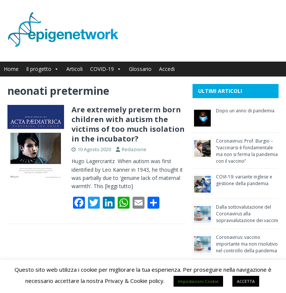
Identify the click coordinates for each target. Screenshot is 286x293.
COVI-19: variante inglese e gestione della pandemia (244, 180)
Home (11, 68)
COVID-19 (105, 68)
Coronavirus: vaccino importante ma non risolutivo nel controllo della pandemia (247, 244)
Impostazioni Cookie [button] (198, 281)
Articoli (74, 68)
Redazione (134, 149)
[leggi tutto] (119, 186)
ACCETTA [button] (246, 281)
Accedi (167, 68)
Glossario (140, 68)
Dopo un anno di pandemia (245, 110)
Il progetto (42, 68)
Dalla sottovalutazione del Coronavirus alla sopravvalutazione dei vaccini (247, 214)
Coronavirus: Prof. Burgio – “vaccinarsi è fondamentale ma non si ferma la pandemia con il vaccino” (247, 151)
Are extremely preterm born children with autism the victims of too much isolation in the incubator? (128, 124)
